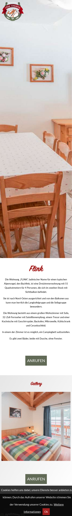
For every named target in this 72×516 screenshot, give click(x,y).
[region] (36, 129)
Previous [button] (7, 130)
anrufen (36, 360)
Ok (46, 511)
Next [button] (64, 130)
